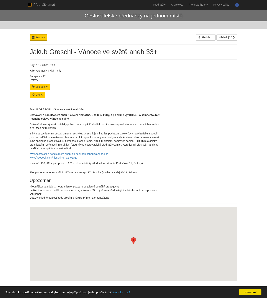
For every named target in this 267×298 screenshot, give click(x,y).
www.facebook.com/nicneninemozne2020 (54, 157)
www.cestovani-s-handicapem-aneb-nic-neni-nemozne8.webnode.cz (69, 153)
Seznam (38, 37)
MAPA (37, 94)
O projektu (177, 4)
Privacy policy (221, 4)
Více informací (120, 292)
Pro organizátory (198, 4)
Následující (227, 37)
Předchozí (205, 37)
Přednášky (159, 4)
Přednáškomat (41, 4)
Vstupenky (39, 86)
